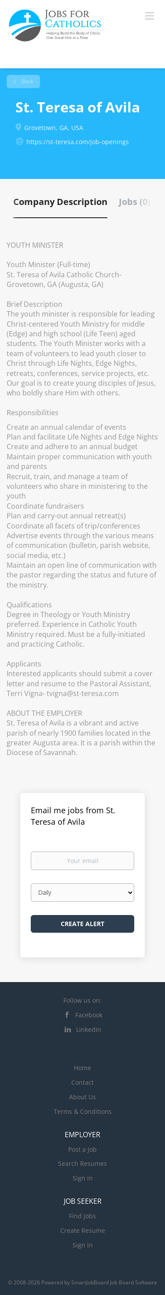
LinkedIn (88, 1029)
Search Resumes (82, 1163)
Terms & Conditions (83, 1111)
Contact (82, 1082)
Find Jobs (82, 1216)
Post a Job (82, 1149)
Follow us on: (82, 1000)
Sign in (83, 1178)
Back (26, 81)
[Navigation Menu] (149, 15)
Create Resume (82, 1230)
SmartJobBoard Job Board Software (114, 1282)
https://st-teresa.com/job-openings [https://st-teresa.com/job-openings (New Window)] (77, 142)
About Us (82, 1097)
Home (82, 1068)
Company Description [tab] (60, 202)
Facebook (89, 1015)
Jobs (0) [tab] (134, 202)
